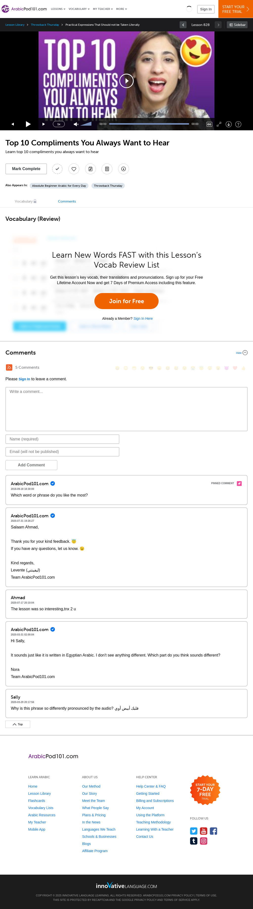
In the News (91, 822)
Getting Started (147, 793)
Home (32, 786)
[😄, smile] (117, 368)
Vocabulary (78, 9)
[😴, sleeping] (210, 368)
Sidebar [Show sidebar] (240, 25)
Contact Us (144, 837)
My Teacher (101, 9)
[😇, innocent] (201, 368)
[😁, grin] (134, 368)
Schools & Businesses (99, 837)
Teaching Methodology (153, 822)
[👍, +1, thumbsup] (243, 368)
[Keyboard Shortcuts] (238, 124)
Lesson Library (14, 24)
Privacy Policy (182, 895)
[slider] (86, 124)
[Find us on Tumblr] (194, 841)
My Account (145, 808)
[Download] (229, 124)
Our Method (91, 786)
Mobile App (36, 829)
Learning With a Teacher (155, 829)
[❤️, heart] (235, 368)
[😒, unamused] (142, 368)
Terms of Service (177, 899)
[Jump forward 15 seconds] (43, 124)
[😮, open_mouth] (218, 368)
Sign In (206, 9)
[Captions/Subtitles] (209, 124)
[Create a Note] (90, 168)
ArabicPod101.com (157, 895)
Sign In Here (143, 318)
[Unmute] (76, 124)
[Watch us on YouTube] (204, 831)
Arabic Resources (42, 815)
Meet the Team (93, 801)
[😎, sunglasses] (151, 368)
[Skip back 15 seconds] (12, 124)
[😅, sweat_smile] (176, 368)
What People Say (95, 808)
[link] (183, 24)
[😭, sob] (193, 368)
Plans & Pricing (93, 815)
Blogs (86, 844)
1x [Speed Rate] (58, 124)
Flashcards (36, 801)
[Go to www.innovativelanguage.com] (126, 885)
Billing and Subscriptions (155, 801)
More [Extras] (120, 9)
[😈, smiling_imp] (226, 368)
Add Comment (31, 465)
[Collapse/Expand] (126, 353)
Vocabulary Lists (40, 808)
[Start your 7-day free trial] (205, 790)
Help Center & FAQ (151, 786)
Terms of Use (206, 895)
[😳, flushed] (126, 368)
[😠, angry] (159, 368)
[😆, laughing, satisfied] (168, 368)
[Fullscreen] (219, 124)
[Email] (62, 451)
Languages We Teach (98, 829)
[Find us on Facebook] (213, 831)
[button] (189, 9)
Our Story (89, 793)
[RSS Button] (9, 367)
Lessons (57, 9)
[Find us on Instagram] (204, 841)
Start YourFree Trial (236, 9)
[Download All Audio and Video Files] (123, 168)
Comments (67, 201)
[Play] (28, 124)
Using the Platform (150, 815)
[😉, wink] (184, 368)
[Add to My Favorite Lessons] (73, 168)
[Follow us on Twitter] (194, 831)
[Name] (62, 439)
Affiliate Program (94, 851)
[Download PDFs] (107, 168)
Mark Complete (26, 169)
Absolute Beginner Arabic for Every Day (59, 185)
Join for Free (126, 301)
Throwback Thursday (45, 24)
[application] (126, 80)
